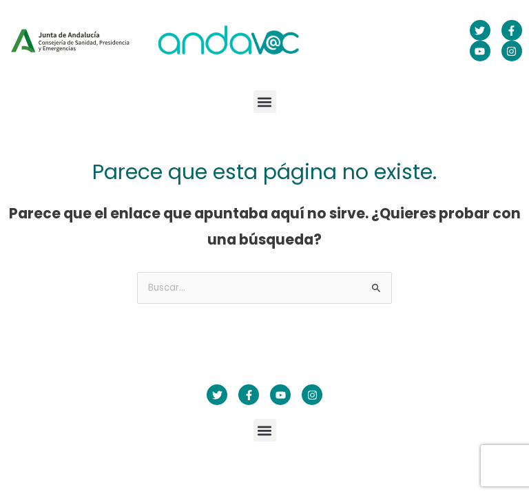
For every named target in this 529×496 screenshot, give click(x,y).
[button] (264, 101)
